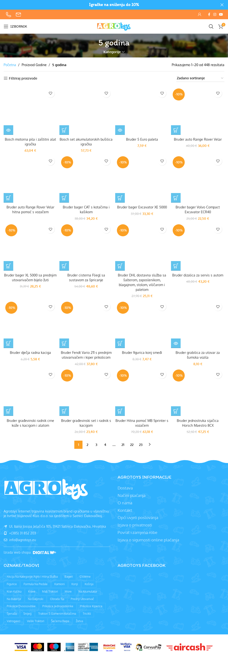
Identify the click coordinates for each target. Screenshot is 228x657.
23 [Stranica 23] (140, 443)
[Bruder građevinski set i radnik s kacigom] (86, 391)
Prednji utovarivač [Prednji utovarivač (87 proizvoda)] (82, 598)
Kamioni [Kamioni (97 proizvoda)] (59, 583)
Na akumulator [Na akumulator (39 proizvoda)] (87, 590)
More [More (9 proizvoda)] (68, 590)
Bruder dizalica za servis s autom (197, 275)
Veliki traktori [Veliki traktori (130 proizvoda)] (35, 620)
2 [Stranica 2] (87, 443)
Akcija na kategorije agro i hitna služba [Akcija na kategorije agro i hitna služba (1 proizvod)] (32, 575)
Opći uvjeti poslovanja (138, 516)
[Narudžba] (200, 78)
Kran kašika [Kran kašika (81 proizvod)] (14, 590)
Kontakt (125, 509)
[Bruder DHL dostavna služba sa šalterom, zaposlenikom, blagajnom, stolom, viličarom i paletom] (142, 246)
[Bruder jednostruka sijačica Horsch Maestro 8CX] (197, 391)
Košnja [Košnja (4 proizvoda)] (89, 583)
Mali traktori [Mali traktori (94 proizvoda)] (50, 590)
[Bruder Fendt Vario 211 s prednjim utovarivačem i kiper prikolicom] (86, 323)
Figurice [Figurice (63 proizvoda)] (12, 583)
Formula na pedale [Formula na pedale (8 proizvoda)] (36, 583)
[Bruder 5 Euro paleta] (142, 111)
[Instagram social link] (215, 14)
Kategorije (112, 52)
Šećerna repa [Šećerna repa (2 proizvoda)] (60, 620)
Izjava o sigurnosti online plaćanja (148, 538)
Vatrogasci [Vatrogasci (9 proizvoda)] (13, 620)
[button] (64, 130)
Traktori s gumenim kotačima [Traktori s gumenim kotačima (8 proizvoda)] (57, 612)
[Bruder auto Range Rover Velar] (197, 111)
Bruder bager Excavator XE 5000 (142, 207)
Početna (10, 65)
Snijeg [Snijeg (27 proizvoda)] (27, 612)
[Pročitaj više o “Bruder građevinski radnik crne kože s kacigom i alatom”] (8, 410)
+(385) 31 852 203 (20, 532)
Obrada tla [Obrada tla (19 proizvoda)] (57, 598)
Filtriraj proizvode (23, 78)
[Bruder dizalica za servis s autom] (197, 246)
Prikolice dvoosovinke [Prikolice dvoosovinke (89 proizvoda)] (21, 605)
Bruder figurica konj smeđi (142, 352)
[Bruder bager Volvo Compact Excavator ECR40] (197, 178)
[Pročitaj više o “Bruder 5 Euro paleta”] (120, 130)
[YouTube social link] (221, 14)
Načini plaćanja (132, 494)
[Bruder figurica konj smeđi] (142, 323)
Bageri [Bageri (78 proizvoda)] (68, 575)
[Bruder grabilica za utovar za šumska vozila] (197, 323)
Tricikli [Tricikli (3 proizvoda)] (87, 612)
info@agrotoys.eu (20, 539)
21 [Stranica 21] (122, 443)
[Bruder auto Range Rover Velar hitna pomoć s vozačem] (30, 178)
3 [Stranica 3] (96, 443)
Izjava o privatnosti (135, 523)
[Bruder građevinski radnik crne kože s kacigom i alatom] (30, 391)
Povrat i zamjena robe (137, 531)
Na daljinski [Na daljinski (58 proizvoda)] (35, 598)
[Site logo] (114, 26)
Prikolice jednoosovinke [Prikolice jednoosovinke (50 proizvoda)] (57, 605)
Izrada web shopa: (18, 551)
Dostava (125, 486)
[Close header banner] (222, 5)
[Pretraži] (211, 26)
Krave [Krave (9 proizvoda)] (31, 590)
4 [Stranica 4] (105, 443)
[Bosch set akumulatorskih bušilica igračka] (86, 111)
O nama (125, 501)
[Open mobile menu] (15, 26)
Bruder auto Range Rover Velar (198, 139)
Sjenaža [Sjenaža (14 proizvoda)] (12, 612)
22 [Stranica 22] (131, 443)
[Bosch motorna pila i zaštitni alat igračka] (30, 111)
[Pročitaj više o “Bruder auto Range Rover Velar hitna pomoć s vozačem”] (8, 197)
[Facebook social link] (209, 14)
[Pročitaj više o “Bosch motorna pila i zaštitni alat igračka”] (8, 130)
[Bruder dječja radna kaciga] (30, 323)
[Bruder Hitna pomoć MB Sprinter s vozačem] (142, 391)
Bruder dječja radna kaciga (30, 352)
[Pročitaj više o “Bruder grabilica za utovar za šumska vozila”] (176, 342)
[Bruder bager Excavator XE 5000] (142, 178)
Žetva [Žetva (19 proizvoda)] (79, 620)
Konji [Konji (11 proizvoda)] (74, 583)
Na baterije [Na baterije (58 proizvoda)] (14, 598)
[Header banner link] (107, 5)
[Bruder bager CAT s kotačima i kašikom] (86, 178)
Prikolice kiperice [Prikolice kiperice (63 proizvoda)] (91, 605)
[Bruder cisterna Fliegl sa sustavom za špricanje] (86, 246)
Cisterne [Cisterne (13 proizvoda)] (85, 575)
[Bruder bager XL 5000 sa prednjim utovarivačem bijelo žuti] (30, 246)
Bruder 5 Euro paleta (142, 139)
